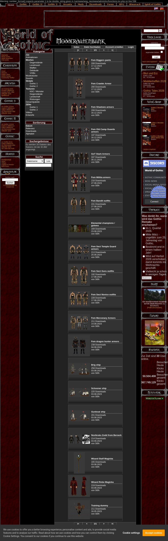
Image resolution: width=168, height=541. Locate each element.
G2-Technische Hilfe (8, 129)
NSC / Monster (37, 91)
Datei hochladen (92, 47)
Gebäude (34, 70)
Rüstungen (35, 99)
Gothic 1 (34, 83)
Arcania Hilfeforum (7, 90)
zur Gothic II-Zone (7, 124)
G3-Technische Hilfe (8, 111)
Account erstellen (114, 47)
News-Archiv (5, 57)
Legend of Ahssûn (7, 164)
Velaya (3, 163)
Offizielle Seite (6, 94)
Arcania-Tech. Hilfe (7, 92)
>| (112, 50)
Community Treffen (7, 78)
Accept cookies (153, 534)
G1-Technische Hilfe (8, 145)
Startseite (4, 55)
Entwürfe (30, 115)
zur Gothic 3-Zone (7, 106)
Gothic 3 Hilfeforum (8, 108)
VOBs (32, 73)
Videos (29, 112)
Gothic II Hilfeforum (8, 126)
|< (78, 50)
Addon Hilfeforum (7, 110)
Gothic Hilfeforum (7, 143)
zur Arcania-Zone (7, 89)
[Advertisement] (104, 19)
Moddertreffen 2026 (154, 81)
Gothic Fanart (6, 76)
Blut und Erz (150, 73)
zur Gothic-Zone (6, 142)
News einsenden (7, 58)
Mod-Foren (5, 166)
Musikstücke (32, 75)
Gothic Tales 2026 (153, 90)
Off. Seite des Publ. (8, 148)
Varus (3, 161)
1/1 (95, 50)
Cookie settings (131, 534)
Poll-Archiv (5, 60)
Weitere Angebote (149, 149)
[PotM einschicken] (154, 308)
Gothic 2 (34, 86)
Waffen (33, 68)
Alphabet (30, 133)
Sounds (29, 78)
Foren (3, 71)
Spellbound (5, 95)
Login (131, 47)
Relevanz (30, 128)
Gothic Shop (5, 74)
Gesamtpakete (33, 102)
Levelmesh (35, 65)
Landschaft (35, 96)
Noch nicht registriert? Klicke (154, 61)
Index (76, 47)
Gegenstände (36, 62)
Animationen (32, 57)
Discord (4, 73)
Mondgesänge (6, 159)
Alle (27, 54)
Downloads (31, 131)
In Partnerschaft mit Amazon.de (10, 186)
